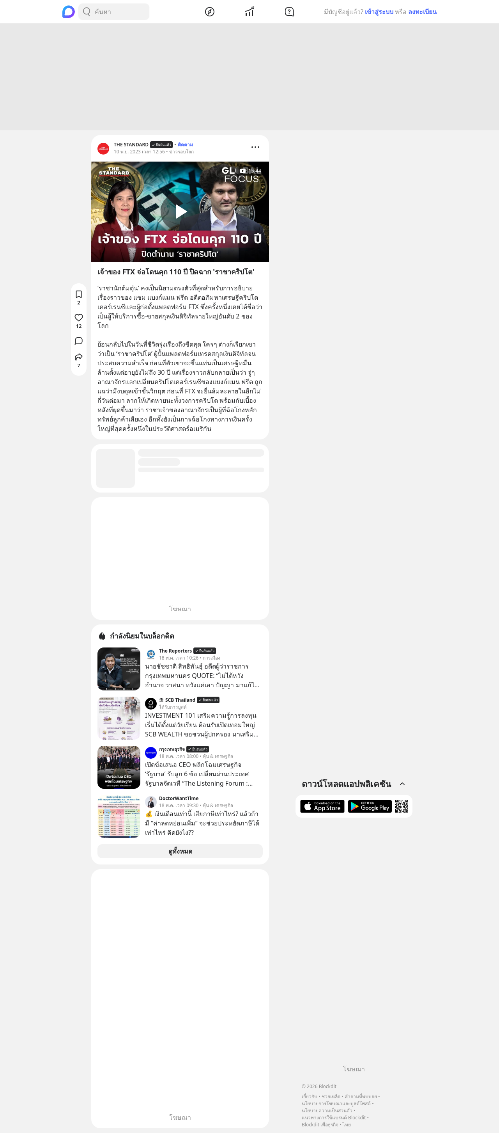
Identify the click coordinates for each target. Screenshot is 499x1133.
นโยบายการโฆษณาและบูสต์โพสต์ (336, 1103)
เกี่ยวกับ (309, 1096)
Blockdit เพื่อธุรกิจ (320, 1124)
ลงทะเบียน (422, 11)
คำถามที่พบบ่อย (361, 1096)
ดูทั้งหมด (180, 851)
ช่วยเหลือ (331, 1096)
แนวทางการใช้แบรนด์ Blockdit (334, 1117)
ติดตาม (185, 144)
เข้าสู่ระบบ (379, 11)
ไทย (347, 1124)
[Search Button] (86, 12)
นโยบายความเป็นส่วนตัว (327, 1110)
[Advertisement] (249, 77)
